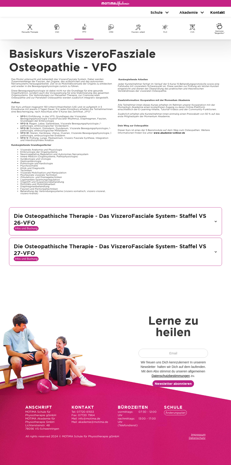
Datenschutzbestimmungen (171, 376)
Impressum (198, 434)
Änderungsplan (175, 412)
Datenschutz (197, 437)
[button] (158, 12)
